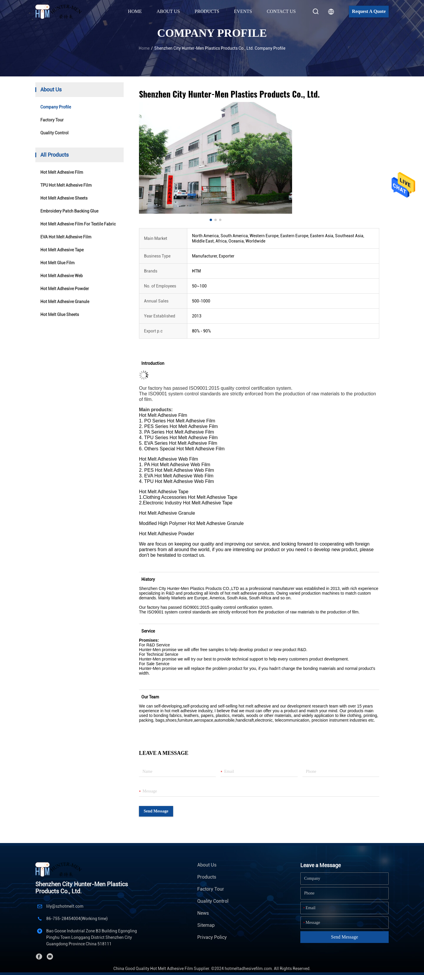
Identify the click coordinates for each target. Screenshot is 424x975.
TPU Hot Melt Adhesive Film (66, 185)
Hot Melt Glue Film (57, 262)
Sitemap (206, 925)
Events (243, 11)
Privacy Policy (212, 937)
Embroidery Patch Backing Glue (69, 211)
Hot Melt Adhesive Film (61, 172)
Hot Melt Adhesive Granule (64, 301)
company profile (55, 107)
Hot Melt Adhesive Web (61, 275)
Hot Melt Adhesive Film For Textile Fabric (78, 224)
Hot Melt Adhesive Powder (64, 288)
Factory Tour (52, 120)
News (203, 913)
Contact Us (281, 11)
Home (135, 11)
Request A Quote (369, 11)
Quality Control (54, 133)
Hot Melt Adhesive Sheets (63, 198)
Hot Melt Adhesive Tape (62, 249)
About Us (206, 865)
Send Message (156, 811)
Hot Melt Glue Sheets (59, 314)
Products (206, 877)
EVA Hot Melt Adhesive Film (65, 237)
